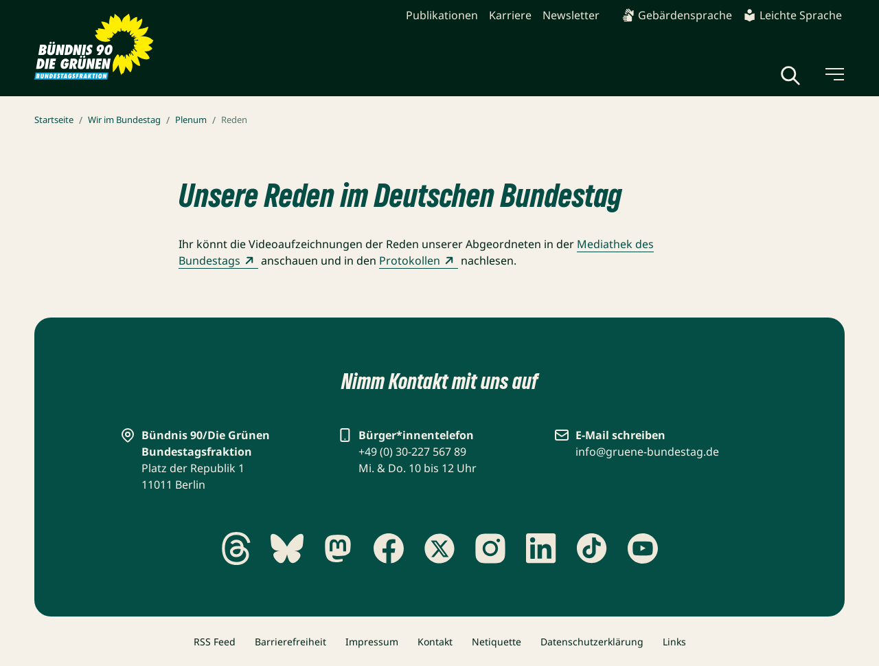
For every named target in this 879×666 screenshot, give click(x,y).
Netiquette (496, 641)
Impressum (371, 641)
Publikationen (442, 15)
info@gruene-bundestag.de (647, 451)
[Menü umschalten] (834, 74)
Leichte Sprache (792, 15)
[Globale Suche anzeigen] (790, 75)
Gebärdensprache (676, 15)
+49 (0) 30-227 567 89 (412, 451)
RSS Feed (215, 641)
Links (674, 641)
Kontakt (435, 641)
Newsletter (571, 15)
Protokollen (418, 260)
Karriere (510, 15)
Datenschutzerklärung (591, 641)
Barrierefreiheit (290, 641)
